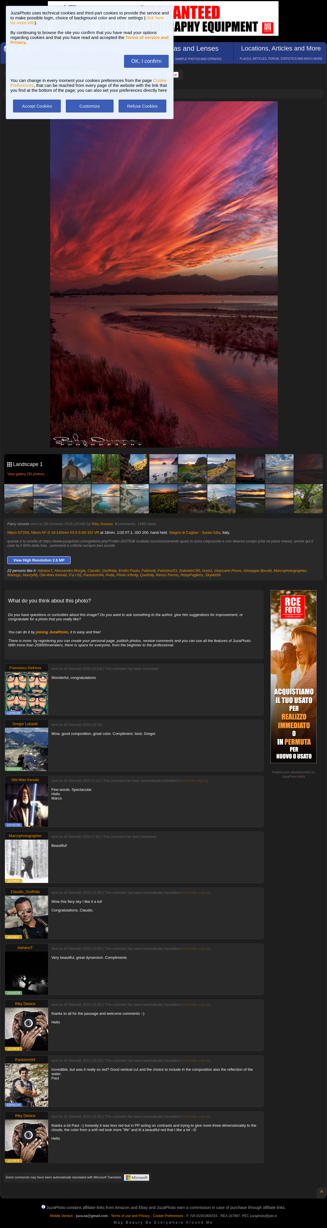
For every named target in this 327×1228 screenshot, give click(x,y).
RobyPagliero (192, 575)
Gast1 (207, 570)
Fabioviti (148, 570)
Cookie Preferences (168, 1216)
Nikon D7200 (18, 532)
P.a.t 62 (75, 575)
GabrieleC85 (189, 570)
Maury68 (30, 575)
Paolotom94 (93, 575)
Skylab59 (212, 575)
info (301, 776)
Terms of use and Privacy (130, 1216)
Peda (110, 575)
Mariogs (13, 575)
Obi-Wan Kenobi (53, 575)
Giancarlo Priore (227, 570)
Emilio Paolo (129, 570)
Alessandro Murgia (69, 570)
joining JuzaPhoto (52, 632)
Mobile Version (61, 1216)
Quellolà (147, 575)
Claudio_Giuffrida (102, 570)
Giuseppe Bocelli (257, 570)
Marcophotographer (290, 570)
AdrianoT (44, 570)
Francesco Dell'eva (25, 668)
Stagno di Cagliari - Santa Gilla (194, 532)
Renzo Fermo (167, 575)
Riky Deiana (102, 524)
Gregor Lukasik (25, 724)
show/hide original (193, 781)
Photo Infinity (127, 575)
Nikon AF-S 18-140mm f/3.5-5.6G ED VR (65, 532)
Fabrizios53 (167, 570)
